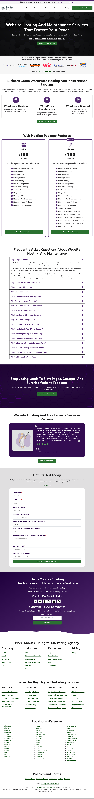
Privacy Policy (30, 780)
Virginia (69, 752)
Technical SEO (76, 703)
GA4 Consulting (30, 706)
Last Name (17, 500)
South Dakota (71, 741)
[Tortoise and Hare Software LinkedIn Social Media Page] (58, 2)
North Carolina (41, 760)
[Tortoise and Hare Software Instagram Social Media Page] (70, 2)
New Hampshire (41, 752)
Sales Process (6, 663)
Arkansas (7, 733)
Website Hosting (7, 696)
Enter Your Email (47, 615)
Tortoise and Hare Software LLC (44, 789)
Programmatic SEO (78, 706)
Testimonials (52, 663)
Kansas (7, 758)
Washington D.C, (73, 762)
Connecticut (8, 739)
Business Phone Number (22, 554)
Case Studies (53, 657)
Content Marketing (31, 699)
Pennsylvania (71, 735)
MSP (30, 39)
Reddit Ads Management (57, 706)
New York (39, 758)
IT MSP (27, 654)
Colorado (7, 737)
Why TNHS (5, 660)
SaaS (59, 39)
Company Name (19, 507)
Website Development (9, 693)
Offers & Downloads (55, 660)
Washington (71, 754)
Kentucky (39, 727)
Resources (56, 8)
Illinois (6, 752)
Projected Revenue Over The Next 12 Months (29, 522)
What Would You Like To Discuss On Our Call (29, 536)
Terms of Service (42, 780)
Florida (6, 743)
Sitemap (67, 780)
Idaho (6, 750)
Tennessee (70, 743)
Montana (39, 745)
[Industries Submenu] (50, 8)
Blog (49, 654)
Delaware (7, 741)
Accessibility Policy (56, 780)
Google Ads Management (57, 696)
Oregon (69, 733)
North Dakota (71, 727)
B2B (64, 39)
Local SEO (74, 699)
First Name (17, 493)
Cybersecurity (40, 39)
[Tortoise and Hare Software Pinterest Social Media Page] (73, 2)
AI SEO (73, 696)
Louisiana (39, 729)
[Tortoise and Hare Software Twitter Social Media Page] (67, 2)
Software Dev (52, 39)
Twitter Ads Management (57, 709)
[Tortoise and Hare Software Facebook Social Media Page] (64, 2)
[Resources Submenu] (61, 8)
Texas (69, 745)
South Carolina (72, 739)
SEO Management (77, 693)
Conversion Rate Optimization (7, 707)
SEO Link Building (77, 709)
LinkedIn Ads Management (57, 699)
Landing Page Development (12, 699)
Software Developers (32, 663)
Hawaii (6, 748)
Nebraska (39, 748)
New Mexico (40, 756)
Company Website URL (22, 514)
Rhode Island (71, 737)
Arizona (7, 731)
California (7, 735)
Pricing (66, 8)
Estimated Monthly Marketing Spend (27, 529)
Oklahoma (70, 731)
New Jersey (40, 754)
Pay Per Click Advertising (57, 693)
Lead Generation (31, 696)
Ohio (68, 729)
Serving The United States (50, 785)
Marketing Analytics (32, 703)
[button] (3, 65)
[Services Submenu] (39, 8)
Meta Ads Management (56, 703)
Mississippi (39, 741)
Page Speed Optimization (11, 703)
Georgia (7, 745)
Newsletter (52, 667)
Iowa (6, 756)
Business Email (19, 546)
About (27, 8)
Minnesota (39, 739)
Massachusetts (41, 735)
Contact (4, 667)
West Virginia (71, 756)
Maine (38, 731)
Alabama (7, 727)
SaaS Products (30, 667)
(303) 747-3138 (47, 486)
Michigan (39, 737)
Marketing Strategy (32, 693)
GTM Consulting (30, 709)
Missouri (38, 743)
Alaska (6, 729)
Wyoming (70, 760)
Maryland (39, 733)
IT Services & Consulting (33, 657)
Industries (45, 8)
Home (41, 71)
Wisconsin (70, 758)
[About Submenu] (30, 8)
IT (33, 39)
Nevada (38, 750)
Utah (68, 748)
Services (35, 8)
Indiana (7, 754)
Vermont (70, 750)
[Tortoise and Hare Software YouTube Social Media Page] (61, 2)
